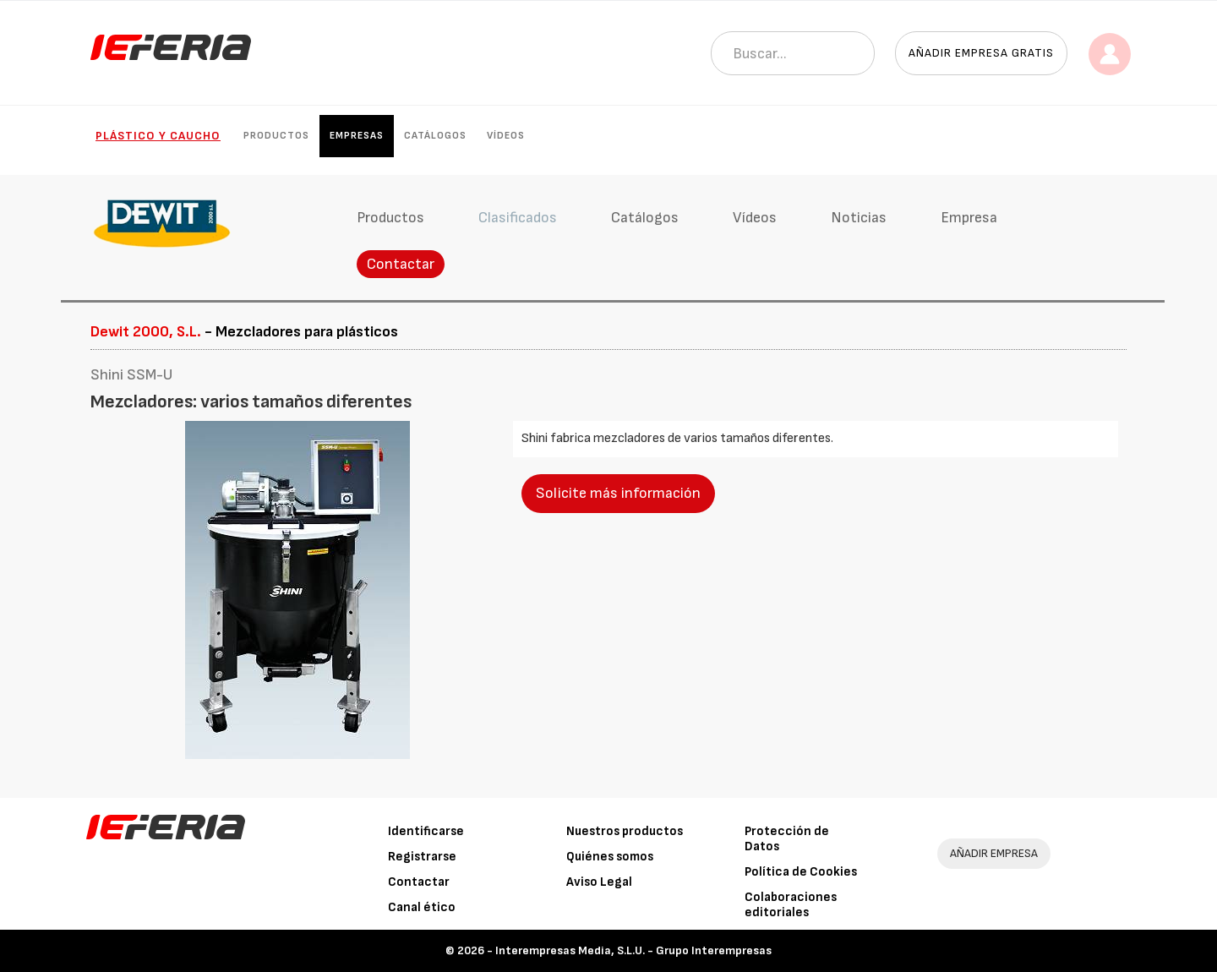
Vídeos (506, 135)
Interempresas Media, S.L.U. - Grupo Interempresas (633, 950)
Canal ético (422, 907)
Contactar (400, 264)
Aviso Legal (599, 882)
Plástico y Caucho (158, 135)
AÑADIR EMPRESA (994, 853)
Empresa (969, 218)
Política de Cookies (801, 872)
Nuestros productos (624, 831)
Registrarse (422, 857)
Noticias (859, 218)
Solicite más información (618, 493)
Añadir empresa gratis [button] (981, 53)
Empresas (357, 135)
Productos (276, 135)
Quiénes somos (609, 857)
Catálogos (435, 135)
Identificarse (426, 831)
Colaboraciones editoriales (791, 904)
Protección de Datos (787, 839)
